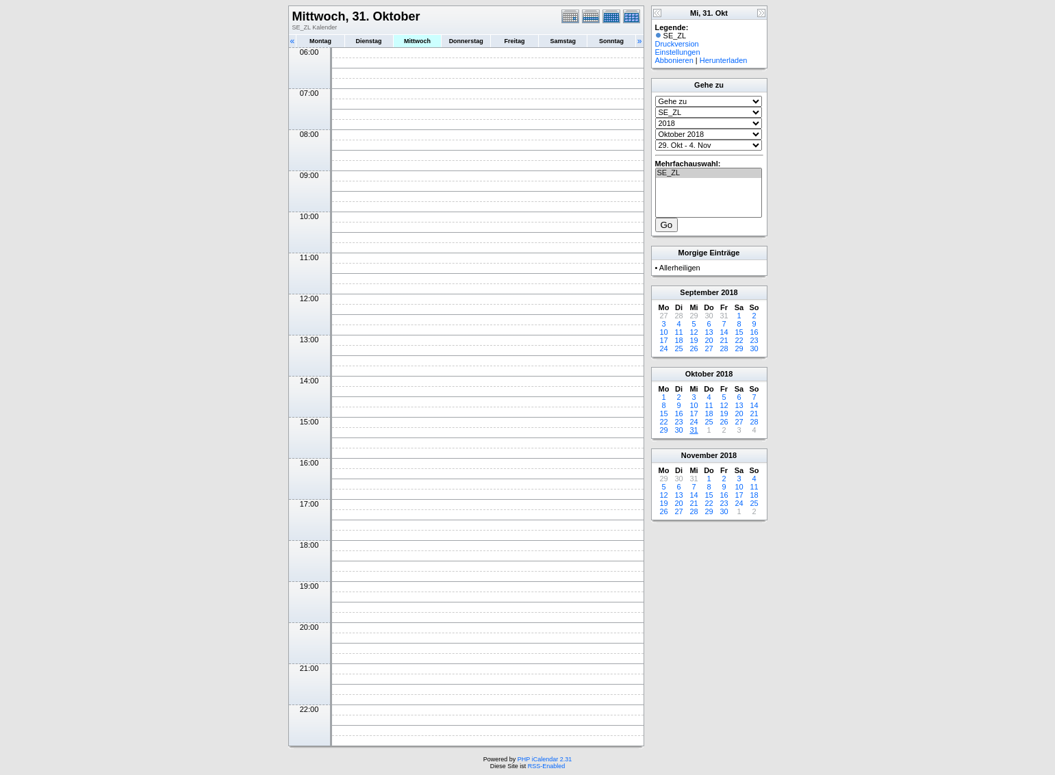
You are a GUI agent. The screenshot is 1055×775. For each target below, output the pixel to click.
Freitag (515, 41)
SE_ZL (708, 173)
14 (724, 332)
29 (739, 348)
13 (708, 332)
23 (754, 340)
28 (724, 348)
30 (754, 348)
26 (693, 348)
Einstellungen (677, 52)
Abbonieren (674, 60)
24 (663, 348)
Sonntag (611, 41)
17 (663, 340)
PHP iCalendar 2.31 (545, 759)
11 (678, 332)
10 (663, 332)
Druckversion (677, 44)
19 (693, 340)
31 (693, 430)
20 (708, 340)
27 (708, 348)
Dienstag (369, 41)
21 (724, 340)
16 (754, 332)
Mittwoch (417, 41)
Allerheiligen (679, 268)
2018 (729, 292)
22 (739, 340)
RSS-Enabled (546, 766)
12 (693, 332)
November (699, 455)
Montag (320, 41)
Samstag (563, 41)
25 (678, 348)
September (699, 292)
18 (678, 340)
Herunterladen (724, 60)
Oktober (699, 374)
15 (739, 332)
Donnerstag (466, 41)
